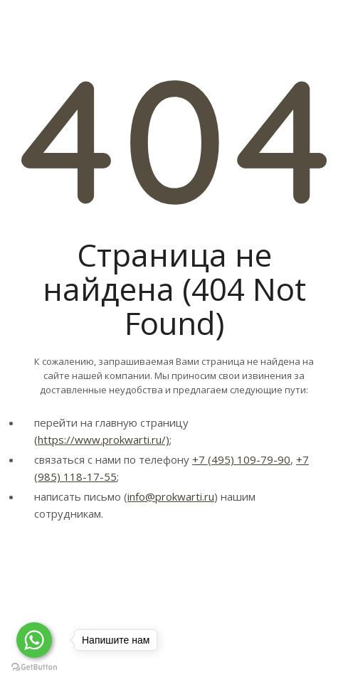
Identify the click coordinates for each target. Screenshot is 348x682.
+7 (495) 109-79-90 (241, 459)
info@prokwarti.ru (170, 496)
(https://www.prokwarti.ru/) (101, 439)
